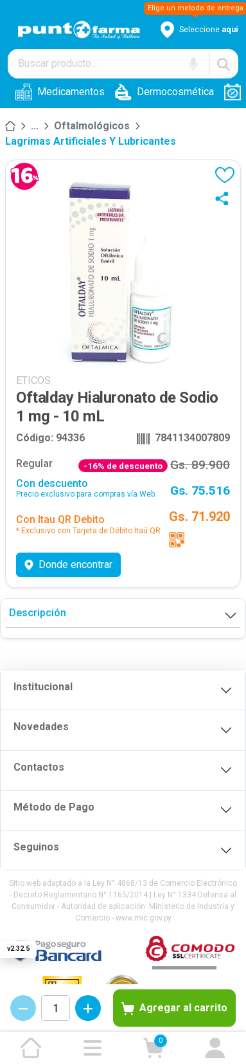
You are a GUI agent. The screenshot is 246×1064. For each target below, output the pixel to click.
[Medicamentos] (35, 126)
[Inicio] (10, 126)
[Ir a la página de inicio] (31, 1048)
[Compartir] (225, 198)
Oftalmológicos (92, 126)
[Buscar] (223, 63)
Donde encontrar (68, 564)
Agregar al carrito (174, 1009)
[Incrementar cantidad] (88, 1008)
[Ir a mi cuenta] (215, 1048)
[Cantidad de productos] (55, 1008)
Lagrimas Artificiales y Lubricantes (90, 141)
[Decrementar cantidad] (23, 1008)
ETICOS (33, 380)
